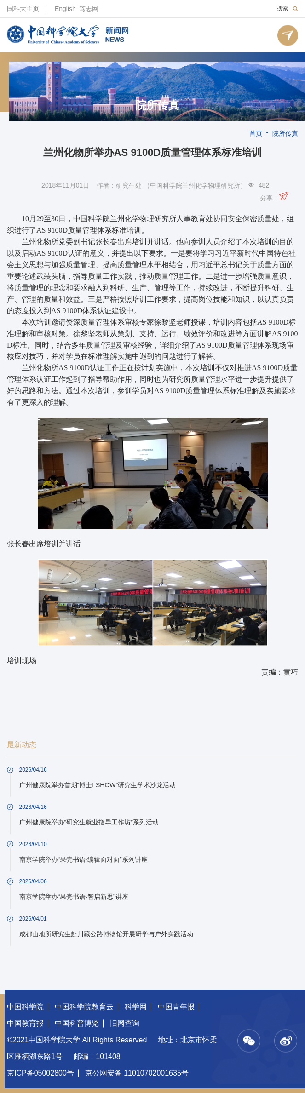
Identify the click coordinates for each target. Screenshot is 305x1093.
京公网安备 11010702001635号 (137, 1073)
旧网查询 (124, 1023)
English (65, 8)
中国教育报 (25, 1023)
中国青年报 (176, 1007)
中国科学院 (25, 1007)
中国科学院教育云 (84, 1007)
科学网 (136, 1007)
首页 (255, 133)
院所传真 (157, 105)
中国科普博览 (77, 1023)
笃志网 (88, 8)
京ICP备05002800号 (40, 1073)
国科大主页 (23, 8)
